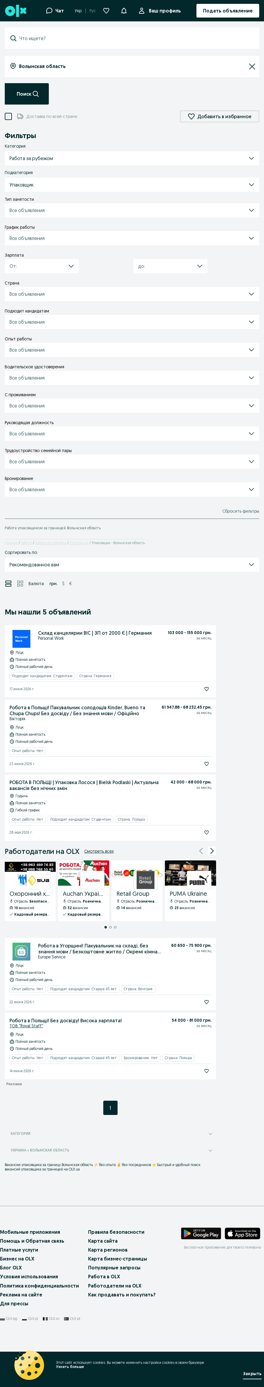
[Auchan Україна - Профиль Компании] (83, 891)
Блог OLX (11, 1268)
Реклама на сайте (21, 1295)
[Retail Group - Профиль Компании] (137, 891)
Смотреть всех (99, 851)
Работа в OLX (104, 1276)
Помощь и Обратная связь (32, 1241)
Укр (78, 10)
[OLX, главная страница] (15, 11)
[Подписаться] (206, 689)
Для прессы (14, 1304)
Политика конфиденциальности (39, 1286)
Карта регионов (108, 1250)
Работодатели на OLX (114, 1286)
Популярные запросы (114, 1268)
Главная (11, 543)
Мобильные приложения (30, 1232)
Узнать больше (70, 1366)
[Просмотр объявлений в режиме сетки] (20, 583)
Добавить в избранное (219, 116)
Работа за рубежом (50, 543)
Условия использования (29, 1276)
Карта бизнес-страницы (117, 1259)
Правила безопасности (116, 1232)
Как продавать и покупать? (122, 1295)
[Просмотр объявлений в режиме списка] (8, 583)
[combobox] (135, 38)
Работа (26, 543)
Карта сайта (103, 1241)
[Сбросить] (252, 66)
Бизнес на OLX (17, 1259)
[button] (123, 10)
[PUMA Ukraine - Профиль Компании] (190, 891)
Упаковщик (79, 543)
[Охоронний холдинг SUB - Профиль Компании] (30, 891)
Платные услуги (19, 1250)
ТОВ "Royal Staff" (26, 1026)
